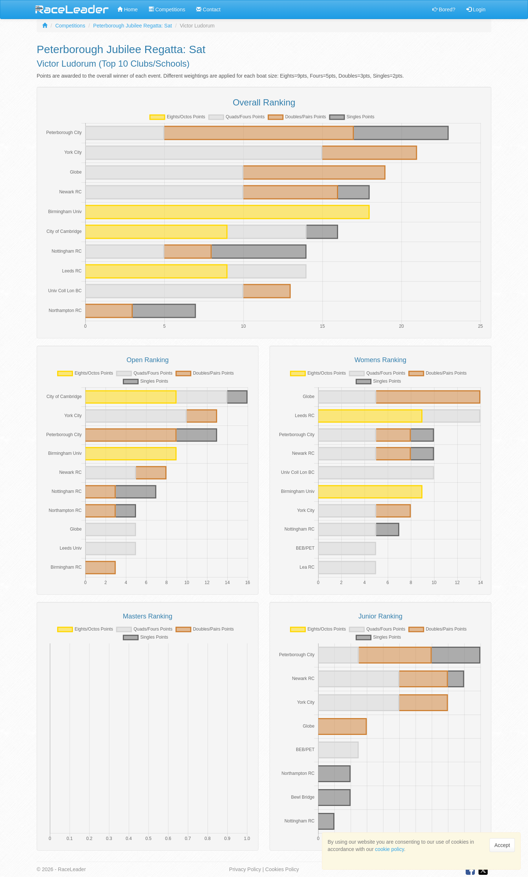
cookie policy (389, 849)
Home (127, 9)
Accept (502, 845)
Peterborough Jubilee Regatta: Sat (132, 26)
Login (475, 9)
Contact (208, 9)
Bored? (443, 9)
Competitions (167, 9)
